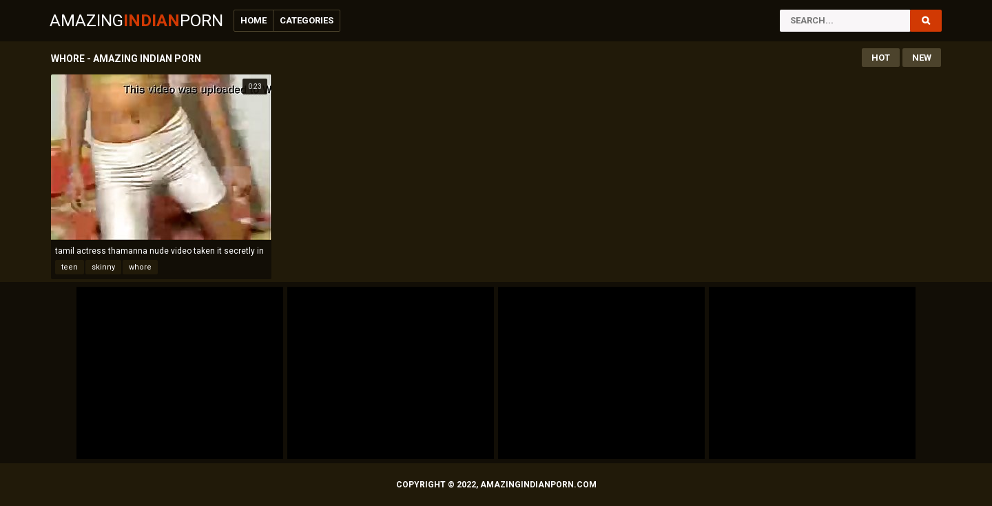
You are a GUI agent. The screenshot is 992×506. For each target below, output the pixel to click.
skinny (103, 267)
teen (69, 267)
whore (140, 267)
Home (253, 20)
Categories (306, 20)
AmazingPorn (136, 20)
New (921, 57)
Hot (880, 57)
